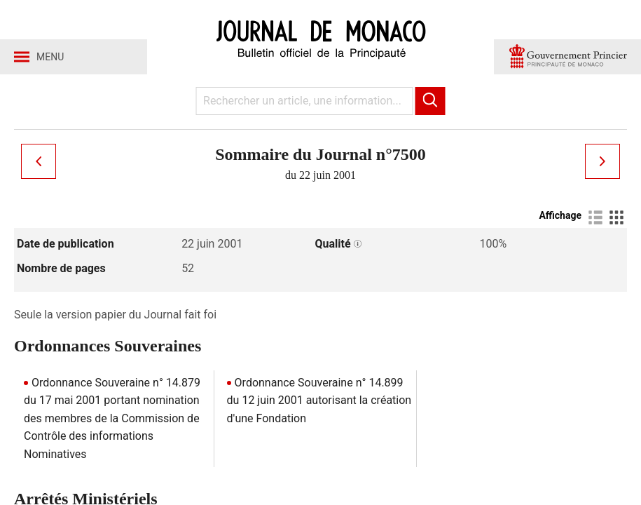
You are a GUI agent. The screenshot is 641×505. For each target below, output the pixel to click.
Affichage (560, 215)
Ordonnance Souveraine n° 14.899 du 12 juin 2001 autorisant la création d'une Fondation (319, 400)
